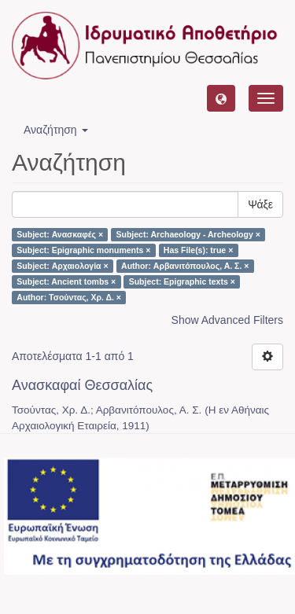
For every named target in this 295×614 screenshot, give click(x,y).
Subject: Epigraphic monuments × (83, 250)
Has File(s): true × (198, 250)
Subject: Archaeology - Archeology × (188, 234)
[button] (221, 98)
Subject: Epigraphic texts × (182, 281)
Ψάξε (260, 204)
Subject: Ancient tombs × (66, 281)
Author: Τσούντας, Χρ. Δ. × (69, 297)
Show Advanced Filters (227, 320)
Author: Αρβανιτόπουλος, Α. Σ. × (185, 265)
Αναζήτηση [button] (56, 129)
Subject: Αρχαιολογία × (62, 265)
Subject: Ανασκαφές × (60, 234)
